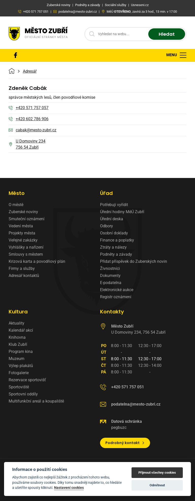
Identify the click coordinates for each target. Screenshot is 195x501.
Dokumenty (110, 275)
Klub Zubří (18, 344)
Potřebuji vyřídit (114, 204)
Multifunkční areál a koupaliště (36, 401)
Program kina (21, 351)
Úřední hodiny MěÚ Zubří (122, 211)
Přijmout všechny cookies (157, 472)
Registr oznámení (115, 296)
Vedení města (21, 226)
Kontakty (112, 311)
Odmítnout (157, 485)
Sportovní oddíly (23, 394)
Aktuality (16, 323)
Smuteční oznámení (26, 218)
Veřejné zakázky (23, 240)
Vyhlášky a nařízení (26, 247)
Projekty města (22, 233)
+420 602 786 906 (28, 119)
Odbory (106, 226)
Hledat (167, 34)
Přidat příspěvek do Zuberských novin (133, 261)
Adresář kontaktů (24, 275)
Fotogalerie (19, 372)
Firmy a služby (22, 268)
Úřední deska (111, 218)
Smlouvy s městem (26, 254)
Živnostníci (110, 268)
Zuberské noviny (23, 211)
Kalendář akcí (21, 330)
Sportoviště (19, 387)
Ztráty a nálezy (113, 247)
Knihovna (17, 337)
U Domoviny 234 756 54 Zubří (27, 144)
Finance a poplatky (117, 240)
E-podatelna (110, 282)
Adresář (30, 71)
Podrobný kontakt (125, 442)
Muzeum (16, 358)
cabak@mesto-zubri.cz (32, 130)
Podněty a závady (116, 254)
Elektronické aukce (116, 289)
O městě (16, 204)
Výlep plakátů (21, 365)
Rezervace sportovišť (27, 379)
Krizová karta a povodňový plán (37, 261)
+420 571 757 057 (28, 108)
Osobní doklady (114, 233)
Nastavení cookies (69, 488)
